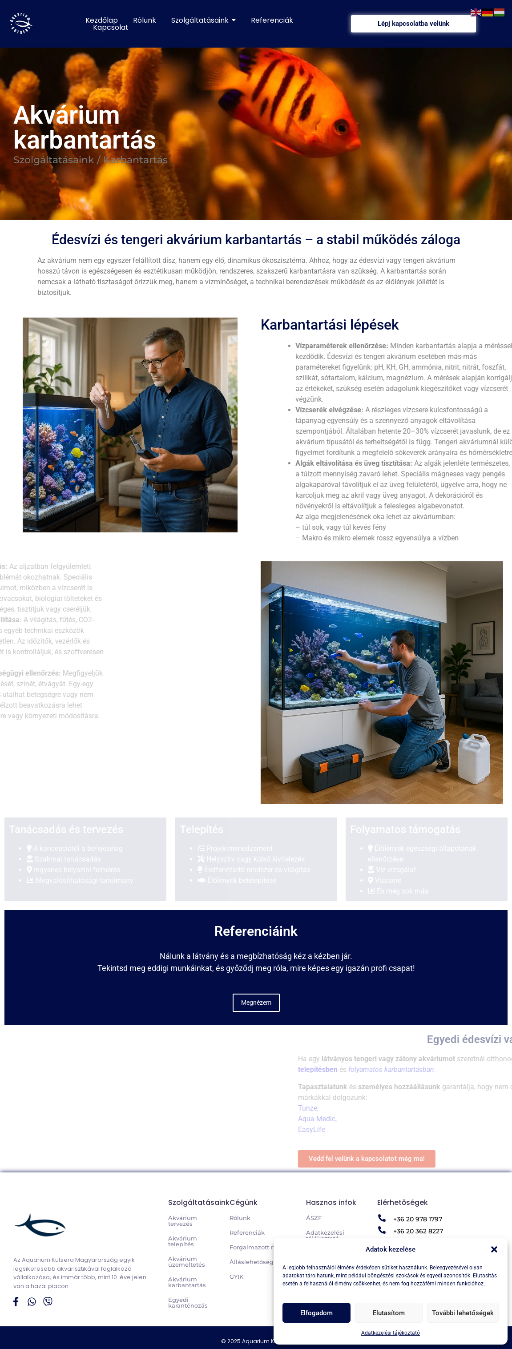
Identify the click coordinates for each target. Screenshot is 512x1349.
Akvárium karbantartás (187, 1282)
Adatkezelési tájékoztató (390, 1333)
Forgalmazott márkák (262, 1247)
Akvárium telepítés (182, 1241)
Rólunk (240, 1217)
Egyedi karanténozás (188, 1302)
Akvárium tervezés (182, 1220)
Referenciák (247, 1232)
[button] (494, 1249)
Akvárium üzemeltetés (186, 1261)
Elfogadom (316, 1313)
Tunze (500, 1108)
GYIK (236, 1276)
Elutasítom (389, 1313)
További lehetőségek (463, 1313)
